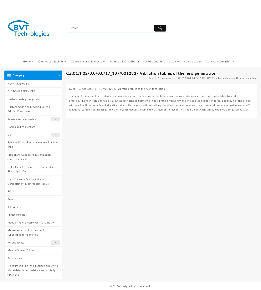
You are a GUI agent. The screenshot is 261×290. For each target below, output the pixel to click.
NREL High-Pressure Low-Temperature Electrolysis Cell (31, 169)
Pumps (12, 199)
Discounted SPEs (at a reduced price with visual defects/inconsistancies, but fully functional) (33, 270)
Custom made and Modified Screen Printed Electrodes (29, 109)
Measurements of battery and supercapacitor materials (26, 232)
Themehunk (143, 286)
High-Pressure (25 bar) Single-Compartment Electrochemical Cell (29, 181)
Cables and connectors (21, 126)
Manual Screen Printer (21, 250)
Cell (34, 135)
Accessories (15, 258)
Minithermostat (17, 214)
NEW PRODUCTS (18, 83)
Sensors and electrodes (34, 119)
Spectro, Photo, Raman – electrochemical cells (33, 144)
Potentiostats (34, 242)
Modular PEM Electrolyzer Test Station (31, 222)
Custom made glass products (25, 99)
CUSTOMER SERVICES (21, 91)
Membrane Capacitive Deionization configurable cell (29, 157)
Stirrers (12, 191)
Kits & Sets (14, 207)
